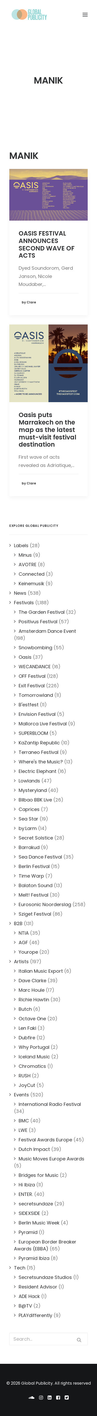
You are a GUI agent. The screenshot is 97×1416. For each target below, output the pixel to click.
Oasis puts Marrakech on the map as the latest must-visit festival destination (47, 430)
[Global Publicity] (29, 14)
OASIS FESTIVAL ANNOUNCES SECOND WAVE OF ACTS (46, 244)
